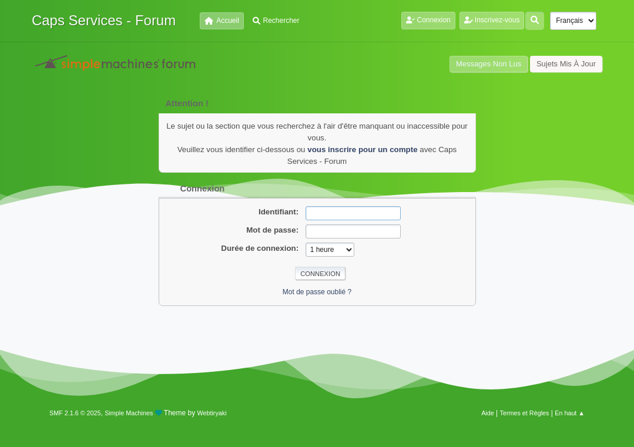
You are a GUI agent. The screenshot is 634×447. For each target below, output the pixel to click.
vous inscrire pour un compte (362, 149)
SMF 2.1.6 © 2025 (75, 412)
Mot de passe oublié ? (317, 292)
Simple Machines (129, 412)
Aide (487, 412)
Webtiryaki (211, 412)
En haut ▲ (570, 412)
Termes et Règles (524, 412)
